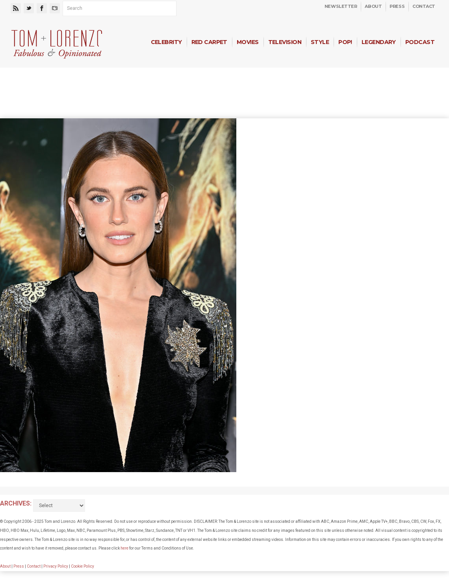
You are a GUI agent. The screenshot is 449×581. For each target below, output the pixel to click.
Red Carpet (209, 42)
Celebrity (166, 42)
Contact (423, 6)
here (124, 548)
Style (320, 42)
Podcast (419, 42)
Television (284, 42)
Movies (248, 42)
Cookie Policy (82, 566)
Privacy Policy (55, 566)
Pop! (345, 42)
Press (397, 6)
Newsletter (341, 6)
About (373, 6)
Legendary (379, 42)
